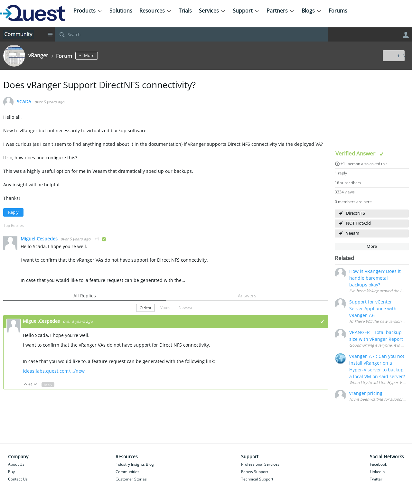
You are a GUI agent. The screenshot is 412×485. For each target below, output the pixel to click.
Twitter (376, 479)
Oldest (145, 307)
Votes (165, 307)
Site (50, 34)
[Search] (191, 34)
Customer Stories (131, 479)
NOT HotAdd (358, 223)
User (405, 35)
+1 (343, 163)
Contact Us (18, 479)
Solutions (120, 10)
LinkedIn (377, 471)
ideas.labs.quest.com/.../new (54, 371)
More (93, 55)
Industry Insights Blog (135, 464)
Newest (185, 307)
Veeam (352, 233)
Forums (338, 10)
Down (35, 384)
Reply (13, 212)
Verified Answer (356, 153)
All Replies (84, 296)
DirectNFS (355, 213)
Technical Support (257, 479)
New (394, 55)
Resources (155, 10)
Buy (11, 471)
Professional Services (260, 464)
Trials (185, 10)
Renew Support (254, 471)
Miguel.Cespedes (40, 239)
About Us (16, 464)
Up (25, 384)
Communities (127, 471)
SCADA (24, 102)
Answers (247, 296)
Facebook (378, 464)
